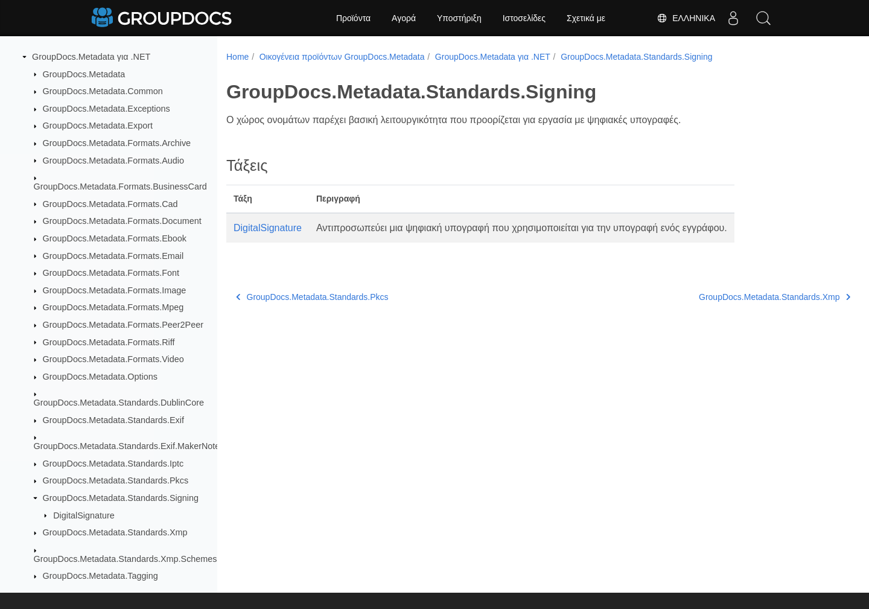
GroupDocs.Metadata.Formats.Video (113, 359)
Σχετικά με (586, 18)
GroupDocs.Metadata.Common (103, 91)
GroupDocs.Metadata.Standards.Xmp (115, 532)
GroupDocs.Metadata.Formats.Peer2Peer (123, 325)
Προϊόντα (353, 18)
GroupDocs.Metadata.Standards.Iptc (113, 463)
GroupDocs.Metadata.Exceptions (106, 108)
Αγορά (404, 18)
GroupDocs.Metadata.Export (98, 125)
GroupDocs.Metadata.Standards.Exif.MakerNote (127, 446)
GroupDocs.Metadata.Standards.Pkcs (116, 480)
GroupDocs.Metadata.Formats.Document (122, 221)
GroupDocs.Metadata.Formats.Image (114, 290)
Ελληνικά (686, 18)
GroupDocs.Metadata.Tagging (100, 576)
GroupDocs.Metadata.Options (100, 376)
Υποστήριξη (459, 18)
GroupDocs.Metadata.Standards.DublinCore (119, 402)
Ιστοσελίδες (524, 18)
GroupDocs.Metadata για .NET (91, 57)
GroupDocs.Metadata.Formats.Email (113, 256)
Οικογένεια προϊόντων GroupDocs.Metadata (342, 57)
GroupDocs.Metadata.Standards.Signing (121, 498)
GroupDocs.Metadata (84, 74)
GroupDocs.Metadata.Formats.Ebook (114, 238)
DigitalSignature (84, 515)
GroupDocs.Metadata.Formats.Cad (110, 204)
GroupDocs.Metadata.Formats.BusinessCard (120, 186)
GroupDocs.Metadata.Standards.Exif (113, 420)
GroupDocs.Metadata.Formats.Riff (109, 342)
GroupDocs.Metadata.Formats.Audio (113, 160)
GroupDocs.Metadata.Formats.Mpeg (113, 307)
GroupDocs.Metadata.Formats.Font (111, 273)
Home (237, 57)
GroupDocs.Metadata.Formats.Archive (117, 143)
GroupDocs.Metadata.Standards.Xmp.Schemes (125, 559)
